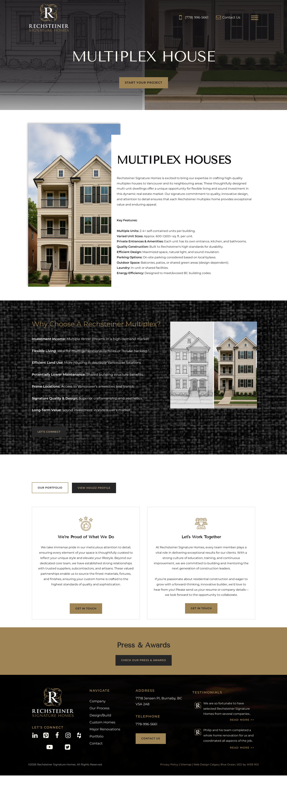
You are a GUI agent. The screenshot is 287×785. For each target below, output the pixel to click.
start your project (143, 82)
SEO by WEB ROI (248, 764)
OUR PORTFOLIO (50, 487)
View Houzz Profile (94, 487)
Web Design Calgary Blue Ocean (214, 764)
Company (98, 701)
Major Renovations (105, 729)
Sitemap (185, 764)
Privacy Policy (169, 764)
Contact (96, 743)
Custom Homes (102, 722)
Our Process (99, 708)
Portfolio (96, 736)
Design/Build (100, 715)
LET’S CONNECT (49, 431)
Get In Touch (85, 608)
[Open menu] (254, 18)
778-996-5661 (146, 724)
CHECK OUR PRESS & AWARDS (143, 660)
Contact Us (150, 738)
